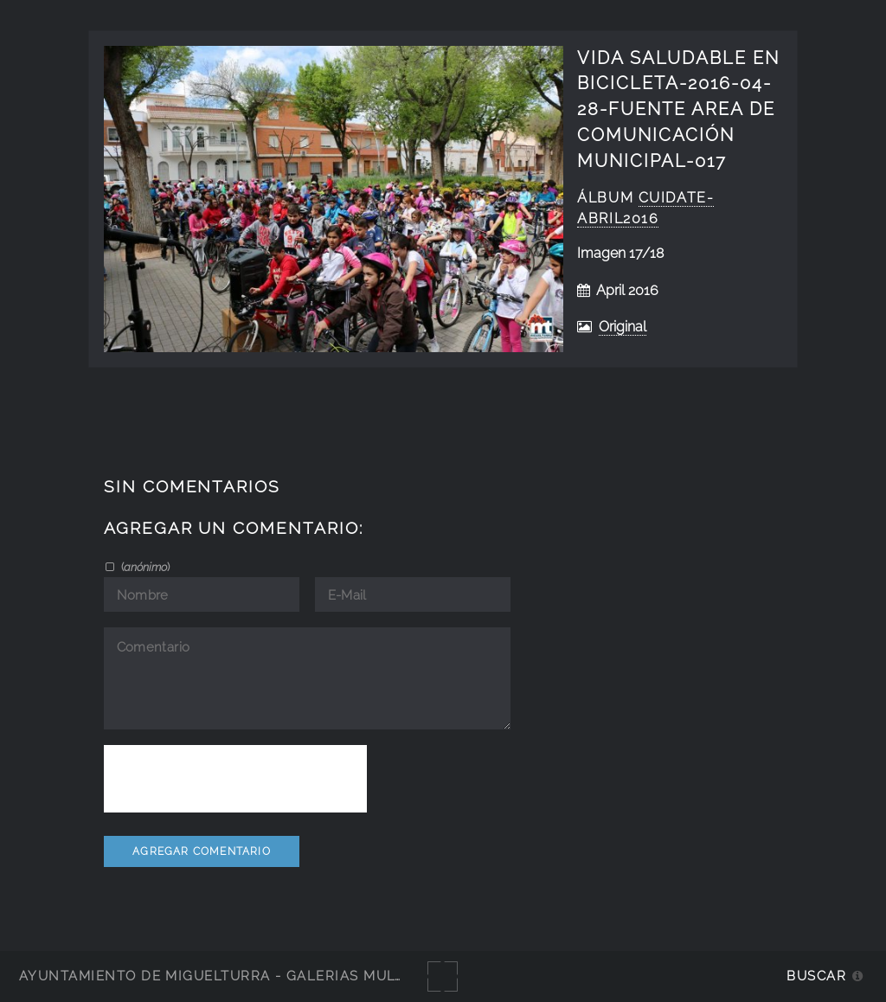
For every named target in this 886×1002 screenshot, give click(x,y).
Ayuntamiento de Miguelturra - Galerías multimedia (237, 975)
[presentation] (235, 779)
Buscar (816, 975)
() (144, 567)
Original (622, 326)
